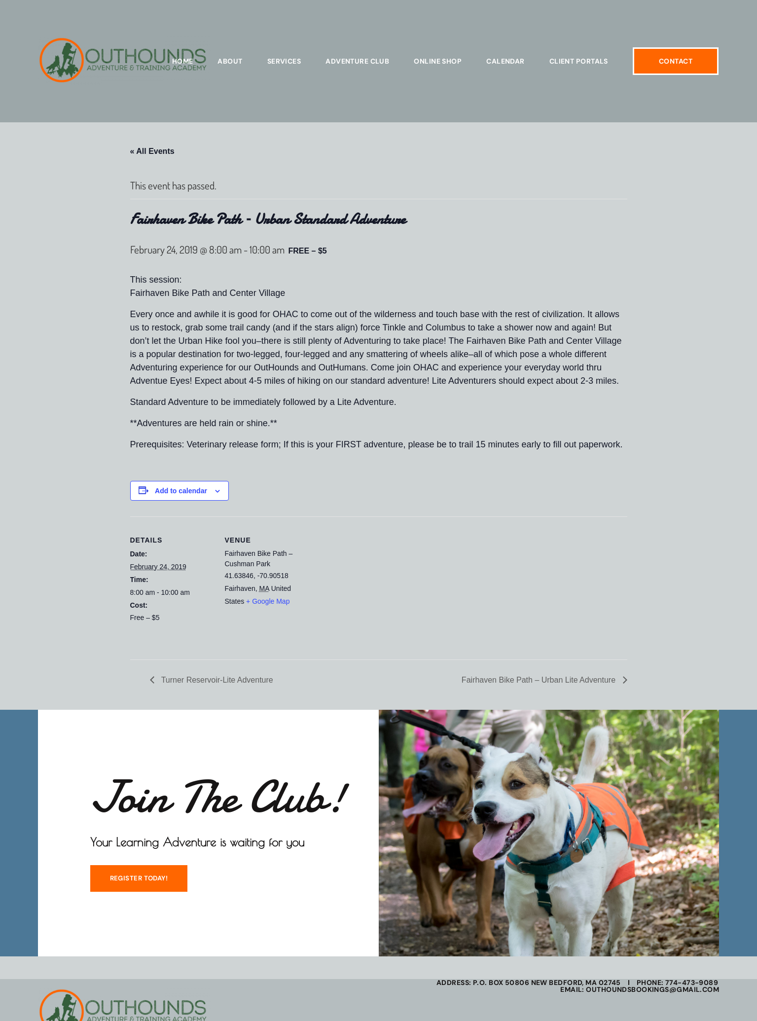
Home (182, 61)
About (229, 61)
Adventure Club (357, 61)
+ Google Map (267, 601)
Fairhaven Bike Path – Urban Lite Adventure (540, 680)
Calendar (505, 61)
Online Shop (438, 61)
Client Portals (578, 61)
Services (284, 61)
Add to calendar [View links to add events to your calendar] (181, 491)
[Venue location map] (372, 585)
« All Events (152, 151)
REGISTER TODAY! (136, 880)
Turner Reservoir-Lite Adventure (216, 680)
